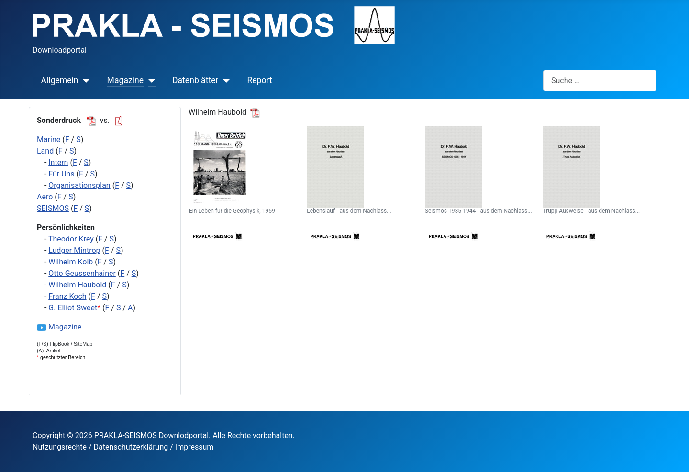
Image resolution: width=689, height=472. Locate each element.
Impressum (194, 446)
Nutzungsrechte (60, 446)
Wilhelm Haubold (77, 284)
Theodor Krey (71, 238)
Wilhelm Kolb (70, 261)
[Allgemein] (84, 80)
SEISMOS (53, 208)
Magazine (125, 80)
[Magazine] (150, 80)
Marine (48, 139)
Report (259, 80)
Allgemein (59, 80)
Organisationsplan (79, 185)
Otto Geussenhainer (82, 273)
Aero (45, 196)
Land (45, 150)
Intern (58, 162)
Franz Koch (67, 296)
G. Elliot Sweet (72, 307)
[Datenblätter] (224, 80)
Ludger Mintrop (74, 250)
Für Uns (61, 173)
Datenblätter (195, 80)
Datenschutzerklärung (131, 446)
